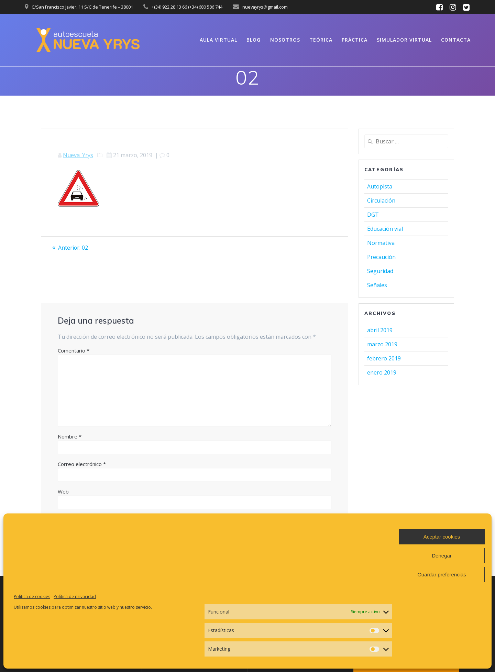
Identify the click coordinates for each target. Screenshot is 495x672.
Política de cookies (32, 596)
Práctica (354, 39)
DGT (373, 214)
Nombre (69, 436)
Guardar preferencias (441, 574)
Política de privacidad (75, 596)
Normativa (381, 243)
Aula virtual (218, 39)
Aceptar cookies (442, 537)
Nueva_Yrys (78, 155)
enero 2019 (381, 372)
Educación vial (385, 228)
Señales (377, 285)
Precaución (381, 257)
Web (63, 491)
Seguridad (380, 271)
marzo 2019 (382, 344)
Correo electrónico (82, 463)
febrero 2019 (384, 358)
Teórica (320, 39)
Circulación (381, 200)
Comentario (73, 350)
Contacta (456, 39)
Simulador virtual (404, 39)
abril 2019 (380, 330)
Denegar (442, 556)
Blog (253, 39)
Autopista (379, 186)
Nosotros (285, 39)
